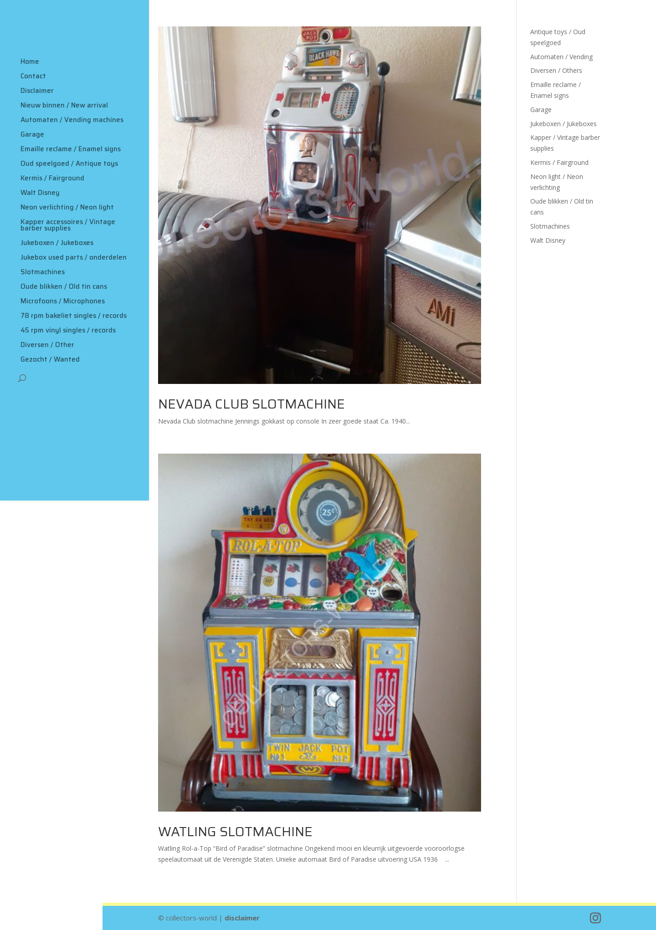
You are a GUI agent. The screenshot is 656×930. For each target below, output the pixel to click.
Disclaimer (37, 90)
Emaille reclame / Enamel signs (70, 148)
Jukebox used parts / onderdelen (73, 257)
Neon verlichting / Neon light (67, 207)
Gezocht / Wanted (50, 359)
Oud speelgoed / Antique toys (69, 163)
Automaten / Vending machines (71, 119)
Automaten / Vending (561, 56)
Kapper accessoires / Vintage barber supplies (67, 225)
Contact (33, 76)
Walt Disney (40, 192)
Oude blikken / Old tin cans (63, 286)
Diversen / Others (556, 70)
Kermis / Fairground (52, 178)
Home (29, 61)
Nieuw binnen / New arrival (64, 105)
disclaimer (242, 917)
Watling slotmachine (235, 831)
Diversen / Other (47, 344)
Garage (32, 134)
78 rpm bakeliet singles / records (73, 315)
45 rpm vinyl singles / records (68, 330)
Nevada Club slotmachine (251, 403)
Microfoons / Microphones (62, 301)
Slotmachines (42, 271)
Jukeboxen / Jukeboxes (56, 242)
